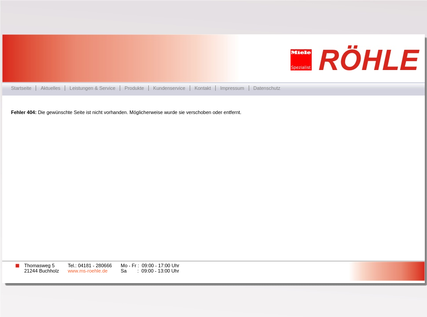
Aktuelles (50, 88)
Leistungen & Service (92, 88)
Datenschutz (267, 88)
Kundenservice (169, 88)
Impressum (232, 88)
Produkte (134, 88)
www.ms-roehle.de (87, 270)
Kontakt (203, 88)
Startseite (21, 88)
